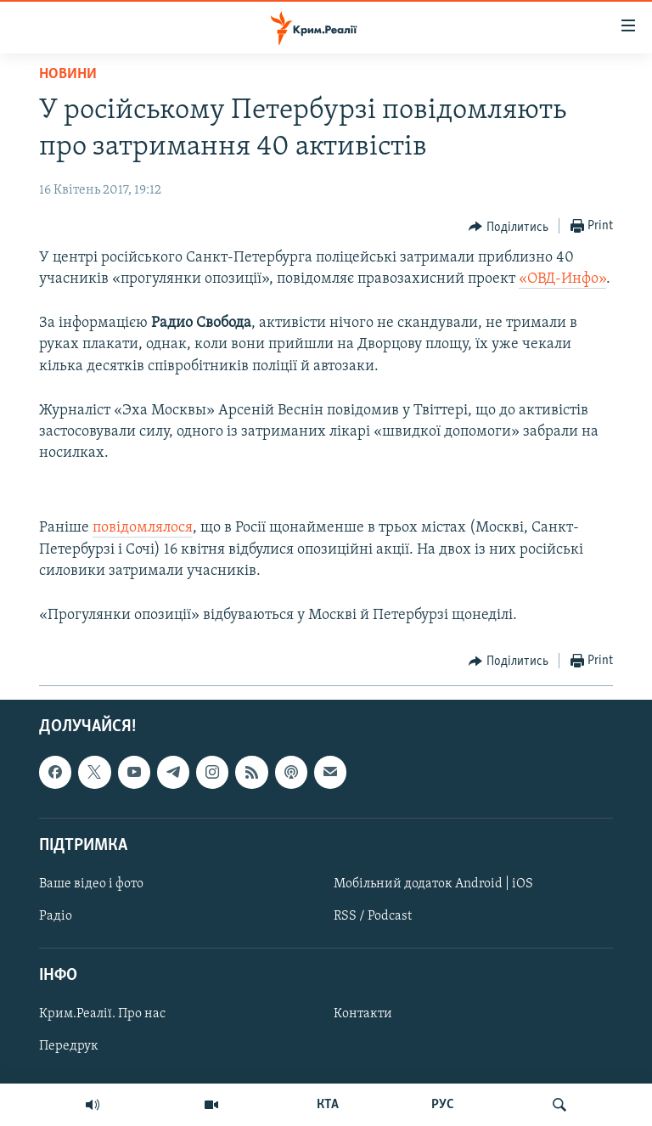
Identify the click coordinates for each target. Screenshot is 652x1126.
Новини (68, 74)
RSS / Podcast (373, 916)
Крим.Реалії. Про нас (102, 1015)
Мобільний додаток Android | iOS (433, 884)
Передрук (68, 1047)
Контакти (363, 1015)
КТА (328, 1105)
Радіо (55, 916)
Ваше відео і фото (91, 884)
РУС (442, 1105)
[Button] (508, 226)
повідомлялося (143, 528)
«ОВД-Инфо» (562, 279)
